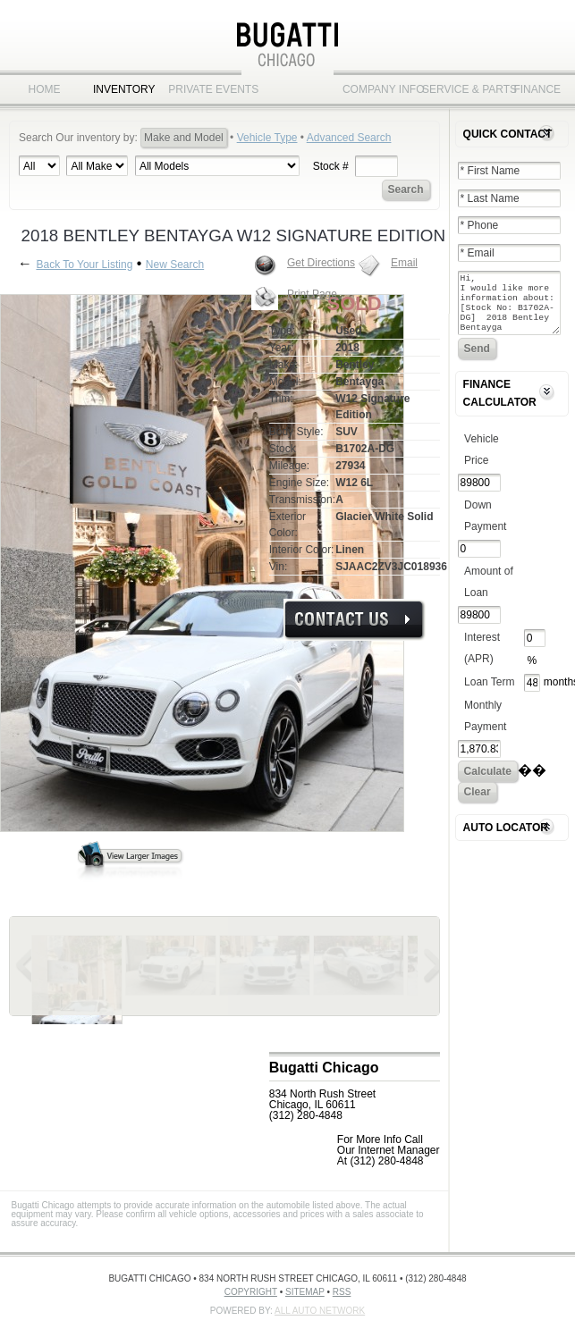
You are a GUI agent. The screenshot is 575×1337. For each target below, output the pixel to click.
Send (477, 359)
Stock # (331, 166)
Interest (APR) (482, 659)
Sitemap (305, 1292)
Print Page (312, 294)
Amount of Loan (488, 593)
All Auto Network (320, 1311)
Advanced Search (349, 137)
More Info (354, 620)
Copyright (250, 1292)
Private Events (203, 89)
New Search (175, 264)
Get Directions (321, 262)
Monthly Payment (485, 727)
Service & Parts (457, 89)
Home (45, 89)
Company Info (377, 89)
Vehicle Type (267, 137)
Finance (537, 89)
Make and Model (184, 137)
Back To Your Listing (84, 264)
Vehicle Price (481, 460)
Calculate (488, 782)
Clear (477, 802)
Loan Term (489, 692)
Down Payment (485, 526)
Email (404, 262)
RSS (342, 1292)
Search (406, 189)
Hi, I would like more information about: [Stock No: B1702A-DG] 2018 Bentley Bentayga (509, 308)
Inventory (124, 89)
